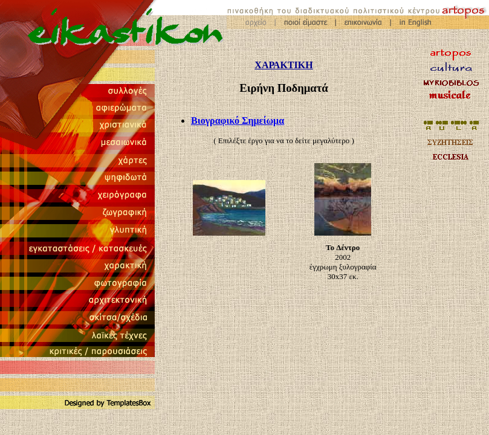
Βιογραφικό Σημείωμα (237, 120)
